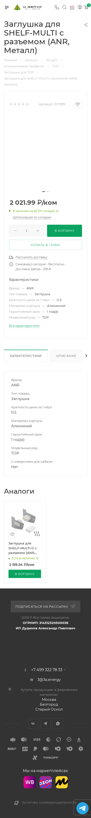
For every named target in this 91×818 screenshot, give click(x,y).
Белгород (49, 704)
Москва (49, 699)
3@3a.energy (49, 679)
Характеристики (26, 356)
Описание (66, 356)
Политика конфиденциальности (49, 802)
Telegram (45, 723)
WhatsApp (58, 723)
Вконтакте (33, 723)
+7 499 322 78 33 (46, 670)
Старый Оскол (49, 709)
